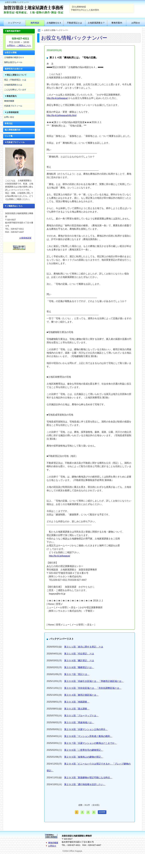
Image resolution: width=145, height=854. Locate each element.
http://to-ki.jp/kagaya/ (57, 98)
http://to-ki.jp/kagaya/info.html (61, 115)
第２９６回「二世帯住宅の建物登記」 (83, 750)
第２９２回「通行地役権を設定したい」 (84, 784)
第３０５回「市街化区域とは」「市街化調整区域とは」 (92, 688)
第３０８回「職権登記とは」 (79, 667)
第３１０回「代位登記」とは (79, 653)
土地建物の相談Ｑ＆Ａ (14, 57)
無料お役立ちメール (13, 62)
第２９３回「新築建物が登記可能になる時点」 (88, 777)
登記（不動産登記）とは (15, 80)
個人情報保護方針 (13, 130)
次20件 (102, 812)
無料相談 (35, 23)
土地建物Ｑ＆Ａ (53, 23)
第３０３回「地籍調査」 (76, 702)
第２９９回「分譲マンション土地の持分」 (86, 729)
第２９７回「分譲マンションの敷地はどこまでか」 (90, 743)
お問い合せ (9, 117)
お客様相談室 (25, 238)
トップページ (14, 23)
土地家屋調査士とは (13, 85)
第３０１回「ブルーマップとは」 (81, 715)
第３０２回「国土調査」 (76, 708)
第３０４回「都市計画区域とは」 (81, 695)
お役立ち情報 (11, 52)
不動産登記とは (74, 23)
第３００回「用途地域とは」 (79, 722)
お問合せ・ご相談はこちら (19, 45)
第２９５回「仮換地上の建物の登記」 (83, 757)
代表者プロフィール (13, 106)
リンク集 (9, 136)
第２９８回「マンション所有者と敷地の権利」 (88, 736)
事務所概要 (9, 101)
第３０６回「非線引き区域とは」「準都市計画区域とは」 (94, 681)
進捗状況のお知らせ (14, 69)
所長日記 (9, 123)
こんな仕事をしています (15, 89)
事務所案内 (116, 23)
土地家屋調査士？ (96, 23)
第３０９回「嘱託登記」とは (79, 660)
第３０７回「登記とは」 (76, 674)
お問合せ (52, 846)
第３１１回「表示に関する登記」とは (83, 647)
